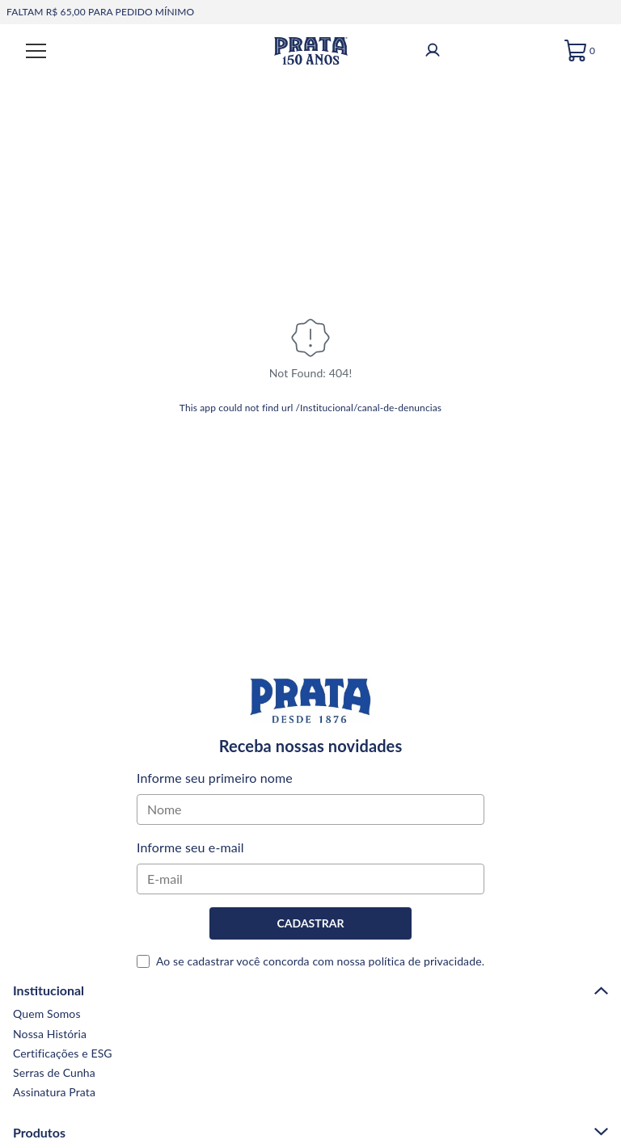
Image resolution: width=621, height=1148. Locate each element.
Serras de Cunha (54, 1072)
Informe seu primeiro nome (215, 777)
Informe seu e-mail (190, 847)
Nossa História (50, 1034)
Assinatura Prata (54, 1092)
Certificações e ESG (62, 1053)
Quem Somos (47, 1013)
